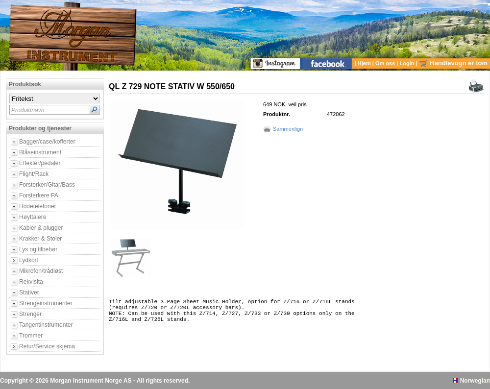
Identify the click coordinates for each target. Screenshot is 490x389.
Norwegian (471, 380)
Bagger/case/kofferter (47, 141)
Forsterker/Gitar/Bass (47, 184)
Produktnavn (27, 110)
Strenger (30, 314)
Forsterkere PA (38, 195)
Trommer (31, 335)
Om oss (385, 63)
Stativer (29, 292)
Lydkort (28, 260)
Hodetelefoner (37, 206)
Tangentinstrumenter (46, 324)
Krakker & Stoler (40, 238)
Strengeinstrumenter (46, 303)
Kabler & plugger (41, 227)
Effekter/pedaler (40, 163)
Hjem (365, 63)
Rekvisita (31, 281)
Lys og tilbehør (38, 249)
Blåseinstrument (40, 152)
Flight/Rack (34, 173)
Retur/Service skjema (47, 346)
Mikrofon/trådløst (41, 270)
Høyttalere (32, 217)
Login (408, 63)
